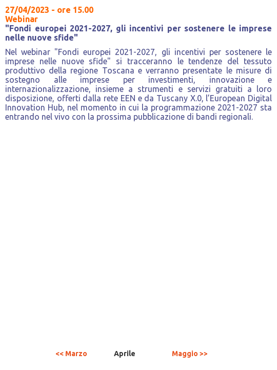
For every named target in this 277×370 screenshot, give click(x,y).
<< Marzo (71, 353)
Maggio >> (190, 353)
